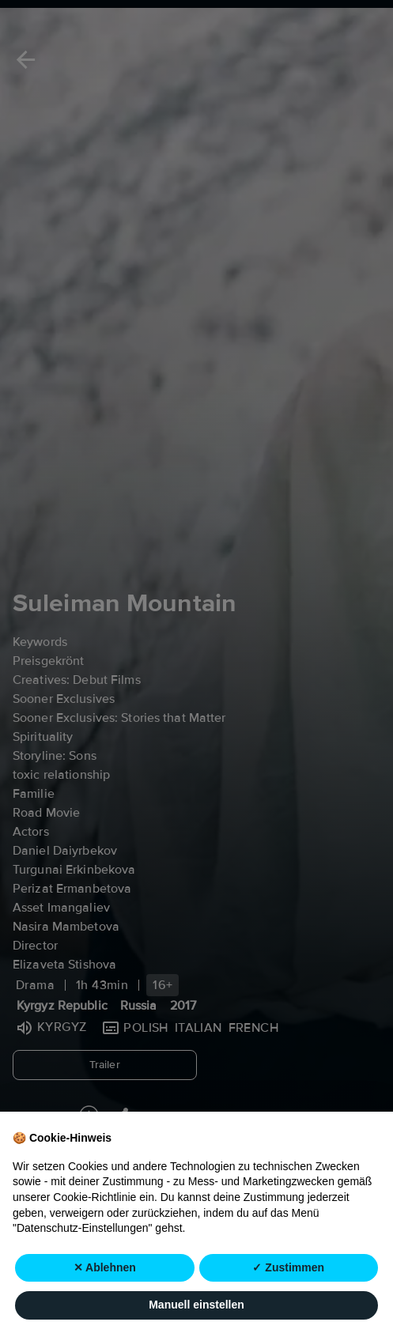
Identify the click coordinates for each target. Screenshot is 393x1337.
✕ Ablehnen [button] (105, 1268)
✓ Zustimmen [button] (288, 1268)
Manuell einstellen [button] (196, 1305)
